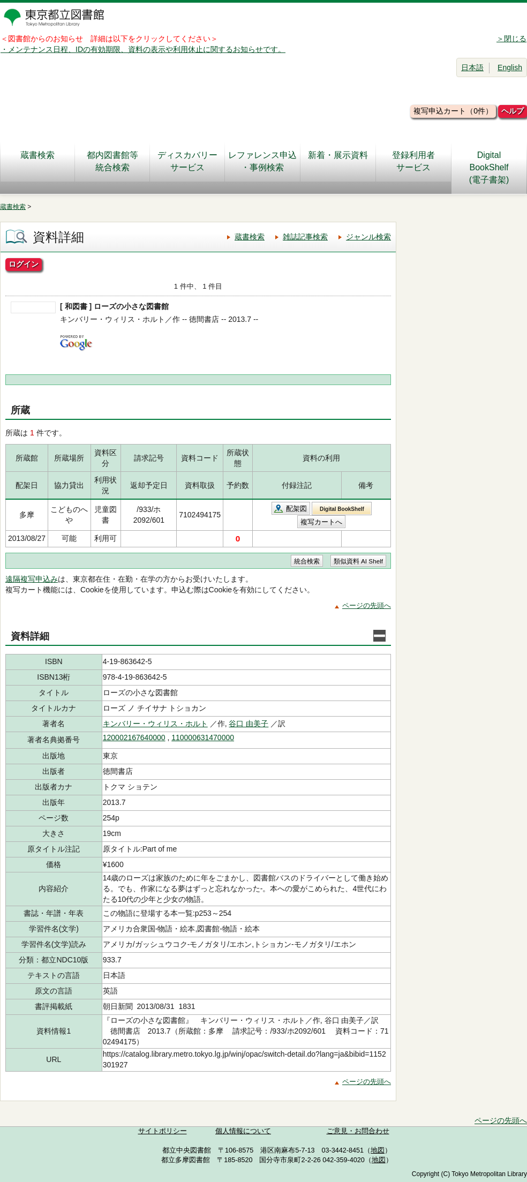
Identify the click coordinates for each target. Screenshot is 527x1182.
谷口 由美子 (248, 723)
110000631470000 (202, 737)
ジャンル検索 (368, 236)
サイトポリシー (162, 1131)
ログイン (24, 264)
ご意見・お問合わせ (358, 1131)
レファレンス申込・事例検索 (262, 161)
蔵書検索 (37, 161)
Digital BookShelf (342, 509)
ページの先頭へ (366, 605)
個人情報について (243, 1131)
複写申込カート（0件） (453, 111)
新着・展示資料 (338, 161)
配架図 (296, 509)
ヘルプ (512, 111)
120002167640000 (134, 737)
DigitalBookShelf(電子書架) (489, 167)
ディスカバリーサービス (187, 161)
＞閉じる (511, 38)
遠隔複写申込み (31, 579)
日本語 (472, 67)
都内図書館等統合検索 (112, 161)
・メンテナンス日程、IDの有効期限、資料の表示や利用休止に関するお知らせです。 (143, 49)
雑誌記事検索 (305, 236)
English (510, 67)
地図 (378, 1150)
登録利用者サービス (413, 161)
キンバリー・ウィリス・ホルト (155, 723)
